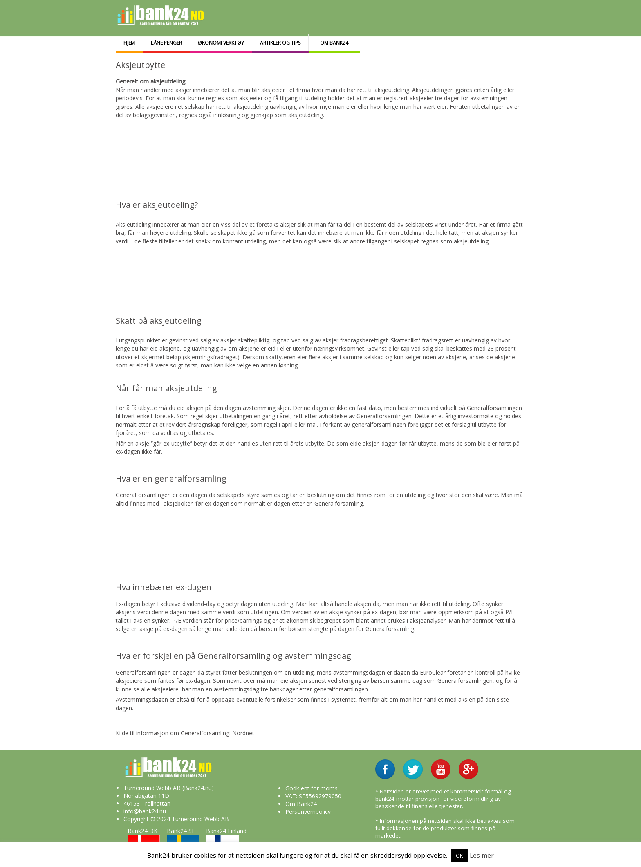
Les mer (482, 855)
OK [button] (459, 855)
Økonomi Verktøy (221, 42)
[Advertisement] (315, 146)
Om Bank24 (301, 804)
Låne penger (166, 42)
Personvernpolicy (308, 811)
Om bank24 (334, 42)
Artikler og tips (280, 42)
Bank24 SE (183, 841)
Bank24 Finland (226, 841)
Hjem (129, 42)
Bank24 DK (144, 841)
